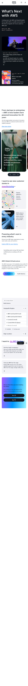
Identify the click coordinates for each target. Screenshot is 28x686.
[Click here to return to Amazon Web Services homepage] (14, 2)
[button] (14, 395)
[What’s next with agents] (14, 77)
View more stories (6, 126)
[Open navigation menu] (2, 3)
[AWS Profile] (25, 2)
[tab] (9, 273)
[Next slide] (18, 174)
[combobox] (8, 186)
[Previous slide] (9, 174)
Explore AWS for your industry (10, 244)
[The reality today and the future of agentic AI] (14, 52)
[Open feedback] (26, 343)
